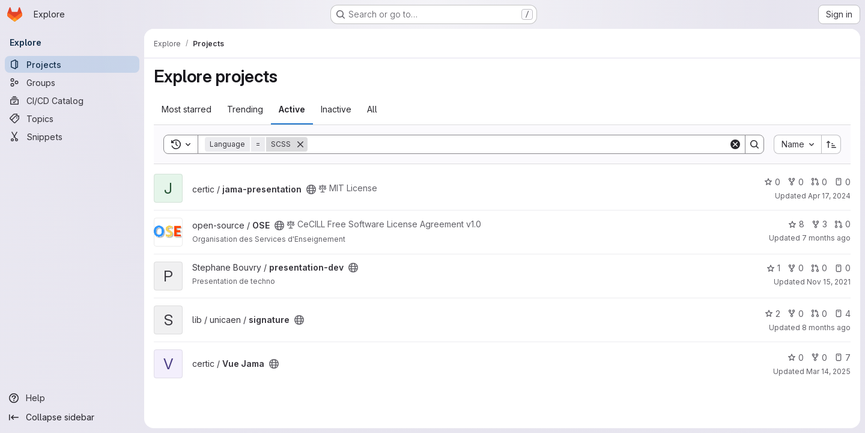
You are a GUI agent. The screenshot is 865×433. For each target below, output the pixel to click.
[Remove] (300, 144)
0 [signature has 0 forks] (796, 314)
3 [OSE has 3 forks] (819, 224)
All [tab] (372, 109)
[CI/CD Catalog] (72, 100)
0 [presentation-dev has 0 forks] (796, 268)
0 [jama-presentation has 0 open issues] (842, 182)
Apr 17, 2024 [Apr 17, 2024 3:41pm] (829, 195)
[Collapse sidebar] (72, 417)
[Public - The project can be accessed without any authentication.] (311, 189)
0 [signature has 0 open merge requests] (819, 314)
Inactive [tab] (336, 109)
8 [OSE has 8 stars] (796, 224)
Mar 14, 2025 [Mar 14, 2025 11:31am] (828, 371)
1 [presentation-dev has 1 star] (773, 268)
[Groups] (72, 82)
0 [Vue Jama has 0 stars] (796, 357)
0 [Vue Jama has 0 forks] (819, 357)
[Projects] (72, 64)
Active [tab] (292, 109)
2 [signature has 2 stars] (772, 314)
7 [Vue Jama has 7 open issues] (842, 357)
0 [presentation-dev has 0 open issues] (842, 268)
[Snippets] (72, 136)
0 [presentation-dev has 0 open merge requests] (819, 268)
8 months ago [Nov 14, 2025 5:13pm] (826, 327)
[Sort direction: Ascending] (831, 144)
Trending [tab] (245, 109)
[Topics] (72, 118)
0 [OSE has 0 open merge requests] (842, 224)
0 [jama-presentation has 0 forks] (796, 182)
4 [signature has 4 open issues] (842, 314)
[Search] (518, 144)
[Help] (72, 398)
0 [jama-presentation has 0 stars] (772, 182)
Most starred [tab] (186, 109)
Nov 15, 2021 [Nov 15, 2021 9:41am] (829, 281)
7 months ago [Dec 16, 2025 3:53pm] (826, 237)
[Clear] (735, 144)
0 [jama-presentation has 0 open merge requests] (819, 182)
